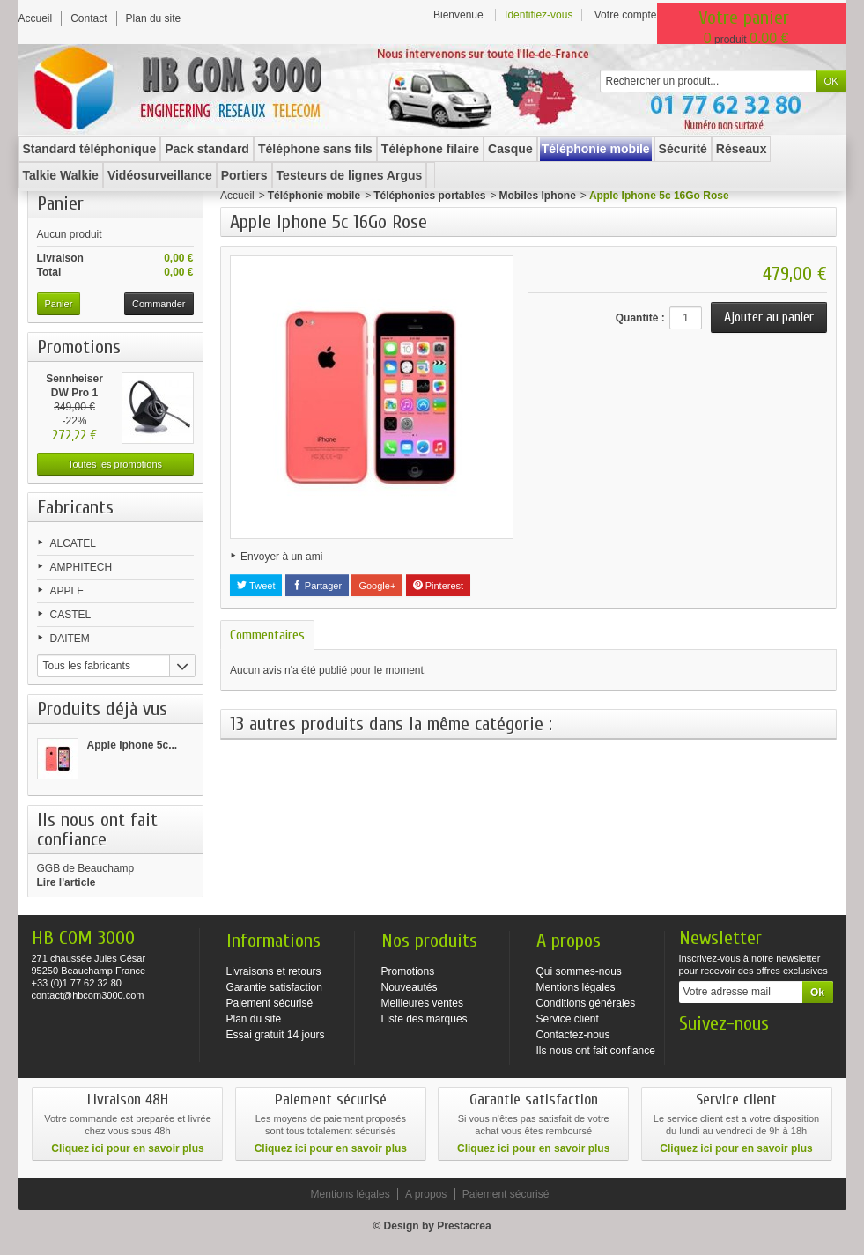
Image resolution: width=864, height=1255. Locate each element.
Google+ (376, 585)
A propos (426, 1194)
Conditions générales (586, 1003)
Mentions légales (576, 987)
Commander (159, 304)
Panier (60, 203)
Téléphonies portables (429, 195)
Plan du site (254, 1019)
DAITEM (70, 638)
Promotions (79, 347)
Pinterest (438, 585)
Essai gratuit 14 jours (275, 1035)
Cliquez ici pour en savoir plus (127, 1148)
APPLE (67, 591)
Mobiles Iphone (537, 195)
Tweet (256, 585)
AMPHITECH (81, 567)
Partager (317, 585)
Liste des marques (424, 1019)
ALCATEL (73, 543)
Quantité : (640, 318)
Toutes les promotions (115, 464)
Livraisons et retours (273, 971)
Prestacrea (464, 1226)
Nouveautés (409, 987)
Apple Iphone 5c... (132, 745)
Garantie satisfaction (274, 987)
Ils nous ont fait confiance (595, 1051)
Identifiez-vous (538, 15)
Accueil (237, 195)
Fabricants (75, 507)
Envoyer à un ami (281, 556)
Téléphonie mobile (314, 195)
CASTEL (71, 615)
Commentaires (267, 635)
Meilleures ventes (422, 1003)
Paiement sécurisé (270, 1003)
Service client (567, 1019)
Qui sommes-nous (579, 971)
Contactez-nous (573, 1035)
